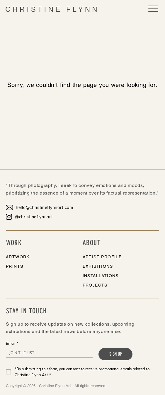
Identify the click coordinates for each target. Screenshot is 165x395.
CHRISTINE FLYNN (52, 9)
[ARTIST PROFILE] (113, 257)
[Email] (47, 352)
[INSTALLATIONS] (113, 275)
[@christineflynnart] (42, 217)
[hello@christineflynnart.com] (42, 207)
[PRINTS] (36, 266)
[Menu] (153, 9)
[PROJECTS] (113, 285)
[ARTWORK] (36, 257)
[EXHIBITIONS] (113, 266)
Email (12, 343)
